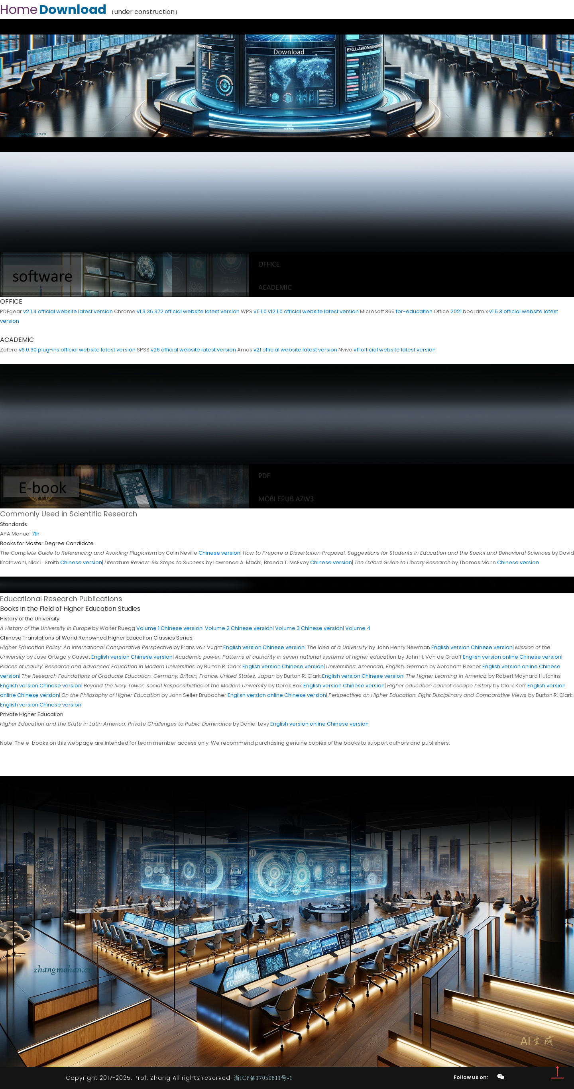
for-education (414, 311)
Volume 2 (217, 628)
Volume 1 (147, 628)
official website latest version (75, 311)
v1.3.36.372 (150, 311)
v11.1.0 (260, 311)
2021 (456, 311)
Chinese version (219, 553)
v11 (357, 349)
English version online (490, 657)
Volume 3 (287, 628)
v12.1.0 (275, 311)
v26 (155, 349)
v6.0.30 (28, 349)
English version (242, 647)
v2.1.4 (30, 311)
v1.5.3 (495, 311)
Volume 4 (357, 628)
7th (35, 534)
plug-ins (48, 349)
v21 (257, 349)
